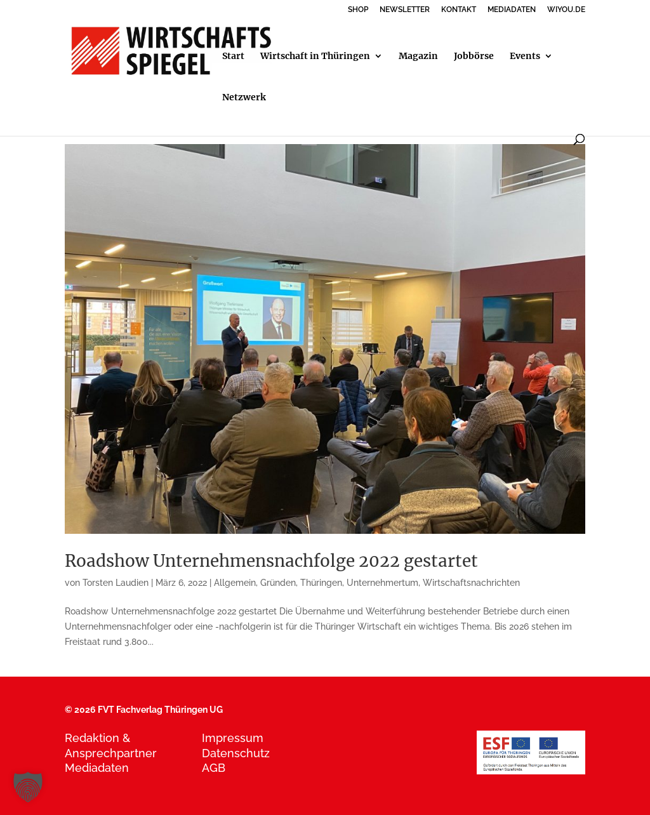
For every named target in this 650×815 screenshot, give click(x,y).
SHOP (358, 10)
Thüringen (321, 583)
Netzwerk (244, 98)
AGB (213, 767)
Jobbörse (474, 56)
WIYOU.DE (566, 10)
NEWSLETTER (405, 10)
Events (525, 56)
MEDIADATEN (512, 10)
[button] (28, 787)
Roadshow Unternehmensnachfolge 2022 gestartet (271, 560)
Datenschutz (236, 753)
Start (233, 56)
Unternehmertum (382, 583)
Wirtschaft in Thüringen (315, 56)
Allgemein (235, 583)
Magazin (418, 56)
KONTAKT (458, 10)
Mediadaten (97, 767)
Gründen (278, 583)
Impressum (232, 738)
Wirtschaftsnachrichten (471, 583)
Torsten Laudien (116, 583)
